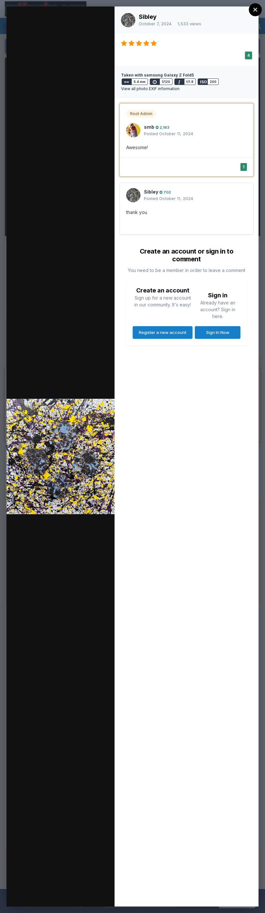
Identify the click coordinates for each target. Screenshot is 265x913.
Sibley (148, 16)
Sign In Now (217, 332)
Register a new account (162, 332)
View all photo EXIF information (150, 88)
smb (149, 127)
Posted (168, 133)
